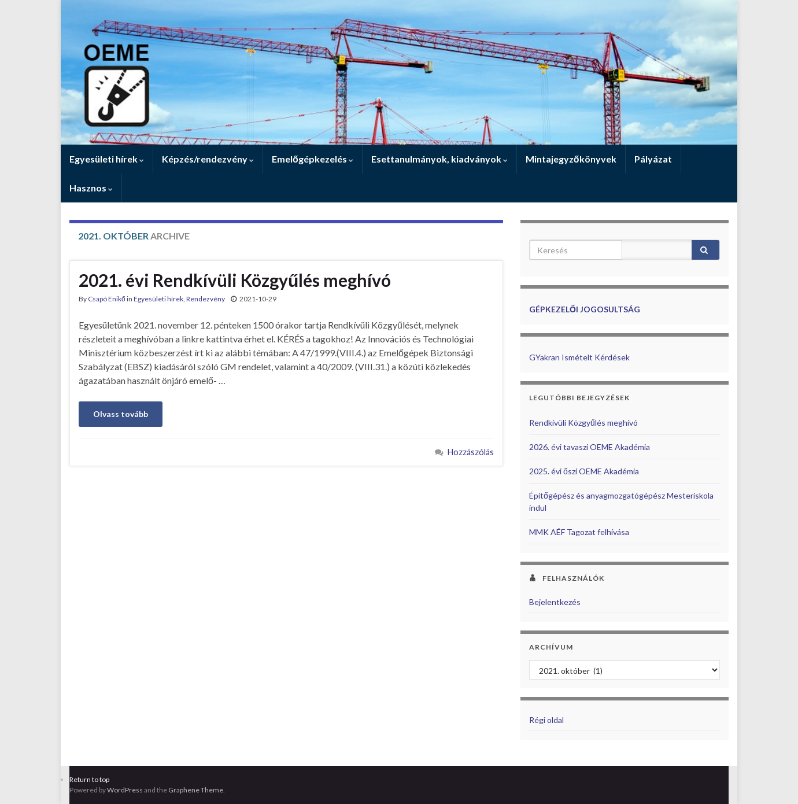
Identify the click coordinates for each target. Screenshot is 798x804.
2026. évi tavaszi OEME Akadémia (589, 447)
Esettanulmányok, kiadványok (439, 158)
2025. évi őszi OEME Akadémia (584, 471)
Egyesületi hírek (106, 158)
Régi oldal (546, 720)
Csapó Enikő (106, 298)
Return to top (89, 779)
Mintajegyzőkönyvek (571, 158)
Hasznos (91, 187)
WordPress (125, 789)
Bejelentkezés (555, 602)
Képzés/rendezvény (208, 158)
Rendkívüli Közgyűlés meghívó (583, 422)
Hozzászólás (471, 452)
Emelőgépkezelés (312, 158)
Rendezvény (205, 298)
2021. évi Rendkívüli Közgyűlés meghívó (235, 280)
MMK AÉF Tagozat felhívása (579, 532)
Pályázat (653, 158)
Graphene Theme (195, 789)
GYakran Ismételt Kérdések (579, 357)
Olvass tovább (120, 414)
